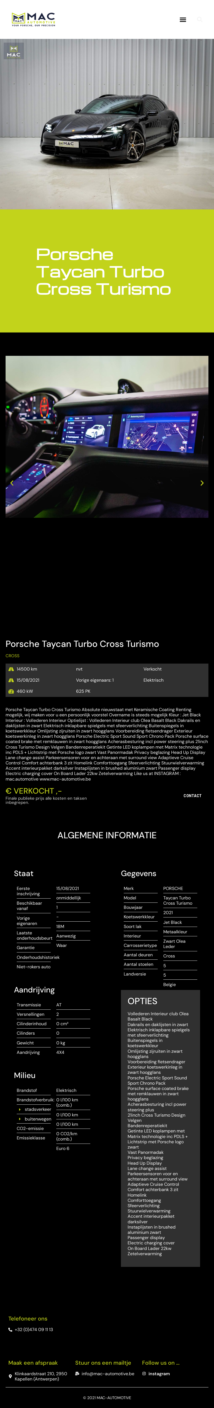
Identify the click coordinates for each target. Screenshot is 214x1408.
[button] (183, 19)
